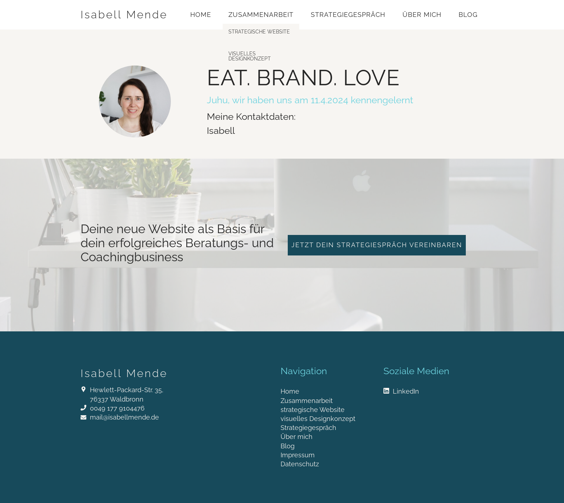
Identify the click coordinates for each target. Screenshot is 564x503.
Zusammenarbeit (261, 14)
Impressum (298, 455)
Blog (468, 14)
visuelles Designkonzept (318, 418)
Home (200, 14)
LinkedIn (406, 391)
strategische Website (313, 409)
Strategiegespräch (348, 14)
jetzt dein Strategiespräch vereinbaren (376, 245)
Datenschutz (300, 464)
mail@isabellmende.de (124, 417)
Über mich (421, 14)
